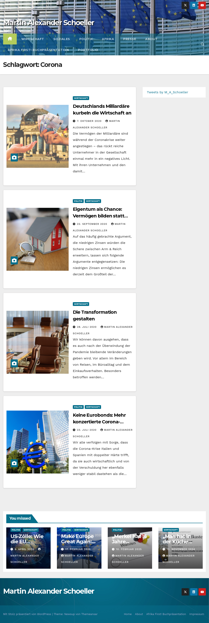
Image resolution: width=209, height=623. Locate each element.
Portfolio (88, 50)
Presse (129, 39)
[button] (202, 44)
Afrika (108, 39)
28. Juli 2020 (87, 326)
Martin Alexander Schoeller (48, 22)
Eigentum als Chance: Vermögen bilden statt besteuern (98, 215)
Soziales (61, 39)
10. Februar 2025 (129, 549)
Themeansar (89, 614)
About (151, 39)
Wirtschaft (32, 39)
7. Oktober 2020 (90, 121)
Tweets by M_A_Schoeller (167, 92)
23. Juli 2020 (87, 429)
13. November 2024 (181, 549)
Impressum (196, 614)
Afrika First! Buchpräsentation (38, 50)
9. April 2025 (25, 549)
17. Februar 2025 (78, 549)
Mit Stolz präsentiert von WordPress (27, 614)
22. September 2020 (92, 223)
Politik (86, 39)
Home (128, 614)
